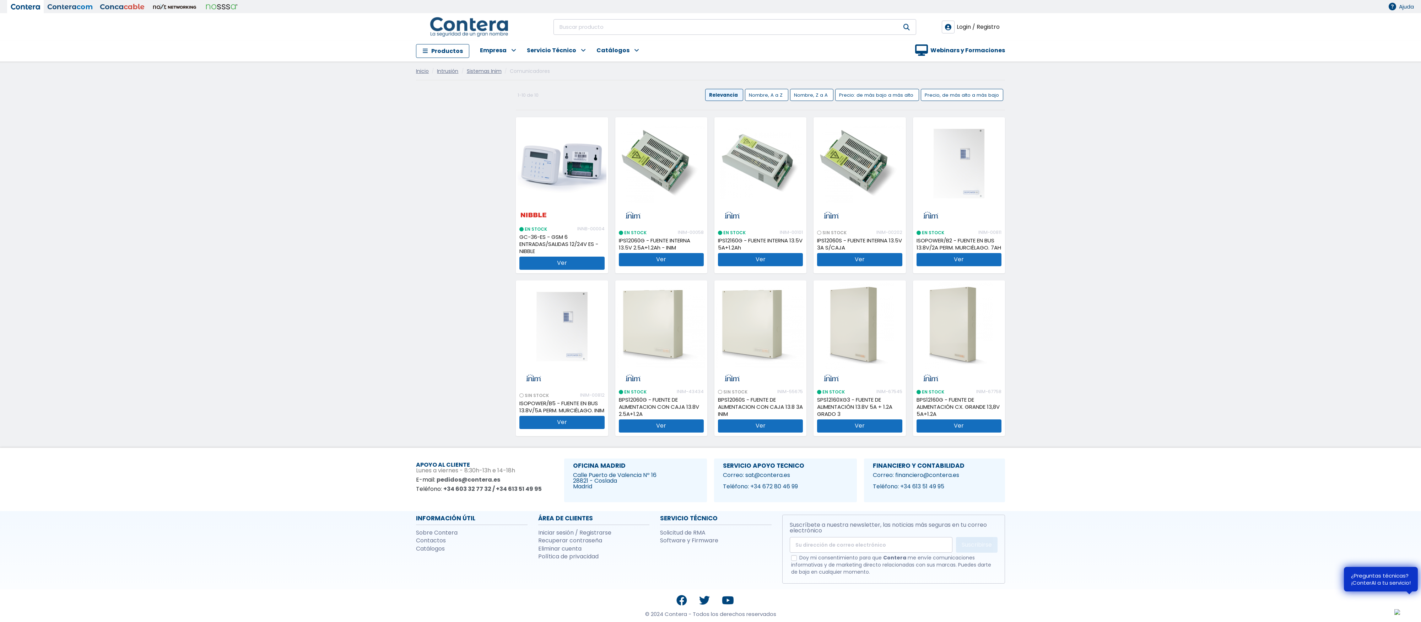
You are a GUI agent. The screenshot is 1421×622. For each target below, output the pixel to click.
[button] (492, 51)
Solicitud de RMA (683, 533)
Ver (562, 263)
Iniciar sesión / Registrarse (574, 533)
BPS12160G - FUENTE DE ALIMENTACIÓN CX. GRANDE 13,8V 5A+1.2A (958, 407)
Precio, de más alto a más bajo (962, 94)
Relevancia (724, 94)
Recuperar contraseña (570, 540)
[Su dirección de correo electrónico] (871, 545)
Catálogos (430, 549)
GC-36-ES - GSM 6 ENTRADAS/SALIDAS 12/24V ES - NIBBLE (558, 244)
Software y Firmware (689, 540)
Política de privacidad (568, 556)
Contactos (431, 540)
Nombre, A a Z (766, 94)
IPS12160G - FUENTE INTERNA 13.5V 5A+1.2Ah (760, 244)
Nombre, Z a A (811, 94)
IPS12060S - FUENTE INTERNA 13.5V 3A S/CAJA (859, 244)
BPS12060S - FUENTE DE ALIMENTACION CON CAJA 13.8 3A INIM (760, 407)
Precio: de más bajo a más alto (877, 94)
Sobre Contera (437, 533)
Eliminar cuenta (560, 549)
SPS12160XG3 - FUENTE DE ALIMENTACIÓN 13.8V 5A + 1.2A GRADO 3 (854, 407)
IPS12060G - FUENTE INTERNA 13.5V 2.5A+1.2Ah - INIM (654, 244)
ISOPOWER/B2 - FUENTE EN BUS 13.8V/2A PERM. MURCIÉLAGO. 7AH (959, 244)
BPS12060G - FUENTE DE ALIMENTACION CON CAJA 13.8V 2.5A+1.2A (659, 407)
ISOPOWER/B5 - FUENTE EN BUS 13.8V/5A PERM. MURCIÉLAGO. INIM (561, 407)
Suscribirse (977, 545)
